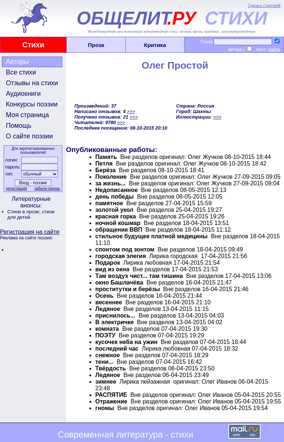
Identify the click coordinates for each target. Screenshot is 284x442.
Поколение (111, 177)
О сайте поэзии (29, 136)
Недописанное (117, 190)
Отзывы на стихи (32, 83)
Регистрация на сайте (29, 232)
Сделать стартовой (264, 6)
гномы (104, 408)
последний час (117, 348)
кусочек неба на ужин (126, 342)
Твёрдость (110, 368)
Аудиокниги (23, 93)
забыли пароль (47, 188)
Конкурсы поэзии (32, 104)
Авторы (17, 61)
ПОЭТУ (105, 335)
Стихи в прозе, (24, 211)
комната (107, 329)
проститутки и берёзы (127, 289)
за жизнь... (110, 183)
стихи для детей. (31, 214)
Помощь (19, 125)
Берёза (105, 170)
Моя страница (27, 115)
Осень (104, 296)
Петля (104, 163)
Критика (155, 45)
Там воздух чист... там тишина (139, 276)
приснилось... (115, 315)
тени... (104, 362)
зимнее (105, 381)
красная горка (115, 216)
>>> (131, 111)
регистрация (16, 188)
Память (106, 157)
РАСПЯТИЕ (111, 395)
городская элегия (121, 256)
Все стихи (21, 72)
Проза (96, 45)
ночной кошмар (117, 223)
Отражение (111, 401)
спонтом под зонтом (124, 249)
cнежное (107, 355)
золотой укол (114, 210)
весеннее (108, 302)
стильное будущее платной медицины (151, 236)
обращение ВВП (118, 230)
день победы (114, 196)
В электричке (114, 322)
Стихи (33, 45)
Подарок (107, 263)
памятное (109, 203)
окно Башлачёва (119, 282)
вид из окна (112, 269)
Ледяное (107, 309)
